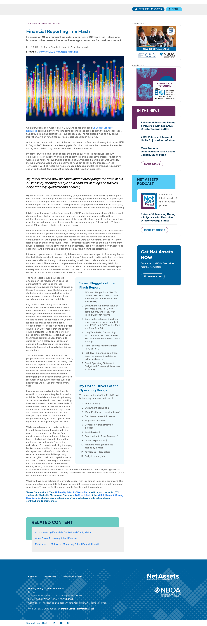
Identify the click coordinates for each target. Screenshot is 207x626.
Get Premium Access (148, 9)
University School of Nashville (71, 492)
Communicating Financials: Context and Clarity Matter (63, 532)
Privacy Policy (35, 588)
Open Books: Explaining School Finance (56, 538)
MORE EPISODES (154, 230)
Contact (32, 576)
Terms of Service (55, 588)
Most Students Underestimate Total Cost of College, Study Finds (158, 151)
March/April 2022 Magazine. (57, 51)
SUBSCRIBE (153, 276)
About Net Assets (72, 576)
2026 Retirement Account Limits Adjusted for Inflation (158, 138)
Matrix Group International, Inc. (78, 608)
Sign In (173, 9)
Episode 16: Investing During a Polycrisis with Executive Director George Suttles (158, 126)
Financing (46, 23)
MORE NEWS (152, 164)
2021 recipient (82, 495)
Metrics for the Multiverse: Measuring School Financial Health (67, 544)
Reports (57, 23)
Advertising (50, 576)
